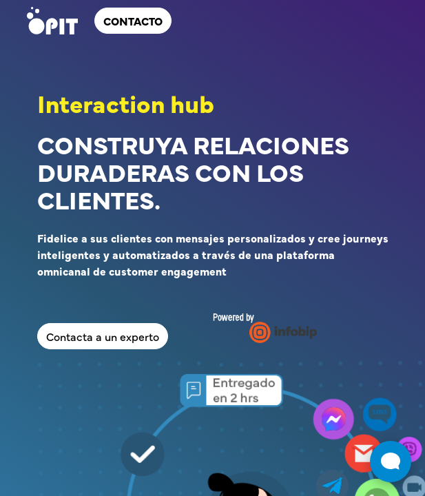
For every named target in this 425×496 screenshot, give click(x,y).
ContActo (133, 20)
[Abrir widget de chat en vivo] (390, 461)
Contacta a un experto (102, 336)
